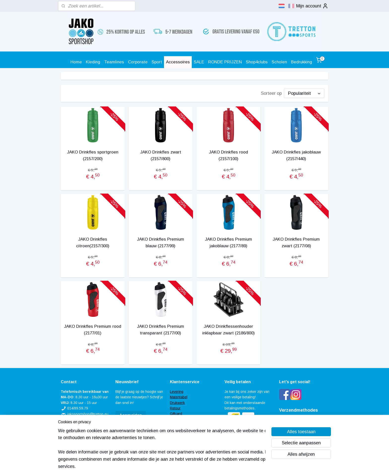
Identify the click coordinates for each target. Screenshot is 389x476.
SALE (199, 62)
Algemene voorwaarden (188, 425)
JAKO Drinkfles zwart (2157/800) (160, 155)
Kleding (93, 62)
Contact (176, 430)
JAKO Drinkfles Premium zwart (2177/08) (296, 242)
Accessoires (178, 62)
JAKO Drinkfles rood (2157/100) (228, 155)
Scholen (279, 62)
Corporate (138, 62)
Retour (175, 408)
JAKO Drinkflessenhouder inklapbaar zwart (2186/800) (228, 329)
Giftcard (176, 414)
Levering (176, 392)
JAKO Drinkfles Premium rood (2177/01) (92, 329)
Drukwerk (177, 403)
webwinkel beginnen (205, 466)
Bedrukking (301, 62)
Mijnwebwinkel (244, 466)
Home (76, 62)
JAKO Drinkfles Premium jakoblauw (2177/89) (228, 242)
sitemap (178, 466)
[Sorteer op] (304, 93)
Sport (157, 62)
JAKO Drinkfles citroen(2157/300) (92, 242)
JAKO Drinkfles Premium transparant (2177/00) (160, 329)
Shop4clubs (257, 62)
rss (188, 466)
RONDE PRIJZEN (225, 62)
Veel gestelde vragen (186, 419)
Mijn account (312, 6)
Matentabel (178, 397)
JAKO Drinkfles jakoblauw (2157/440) (296, 155)
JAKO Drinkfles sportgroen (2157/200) (92, 155)
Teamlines (114, 62)
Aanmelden (130, 415)
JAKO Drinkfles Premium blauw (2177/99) (160, 242)
